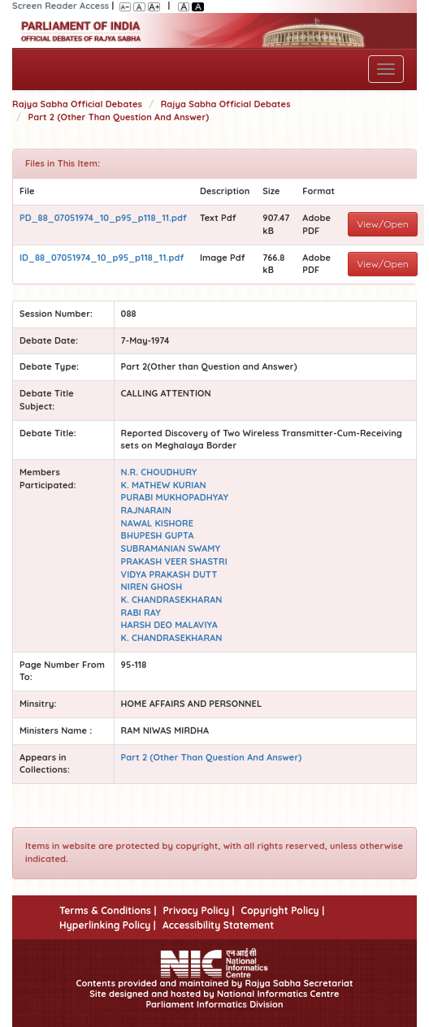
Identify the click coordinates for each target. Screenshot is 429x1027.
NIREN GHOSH (152, 586)
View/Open (383, 224)
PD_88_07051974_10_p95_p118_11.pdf (103, 217)
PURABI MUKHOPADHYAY (175, 497)
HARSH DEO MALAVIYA (169, 624)
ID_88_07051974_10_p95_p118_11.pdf (102, 257)
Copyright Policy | (283, 910)
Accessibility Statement (218, 925)
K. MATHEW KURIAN (163, 485)
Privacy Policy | (198, 910)
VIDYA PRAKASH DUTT (169, 574)
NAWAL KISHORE (157, 523)
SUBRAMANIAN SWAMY (170, 548)
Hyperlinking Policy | (107, 925)
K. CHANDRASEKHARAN (172, 599)
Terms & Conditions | (107, 910)
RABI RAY (141, 612)
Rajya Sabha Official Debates (77, 104)
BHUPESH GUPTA (157, 535)
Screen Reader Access (60, 5)
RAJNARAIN (146, 510)
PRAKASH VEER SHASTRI (174, 561)
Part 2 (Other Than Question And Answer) (119, 117)
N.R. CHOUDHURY (159, 472)
